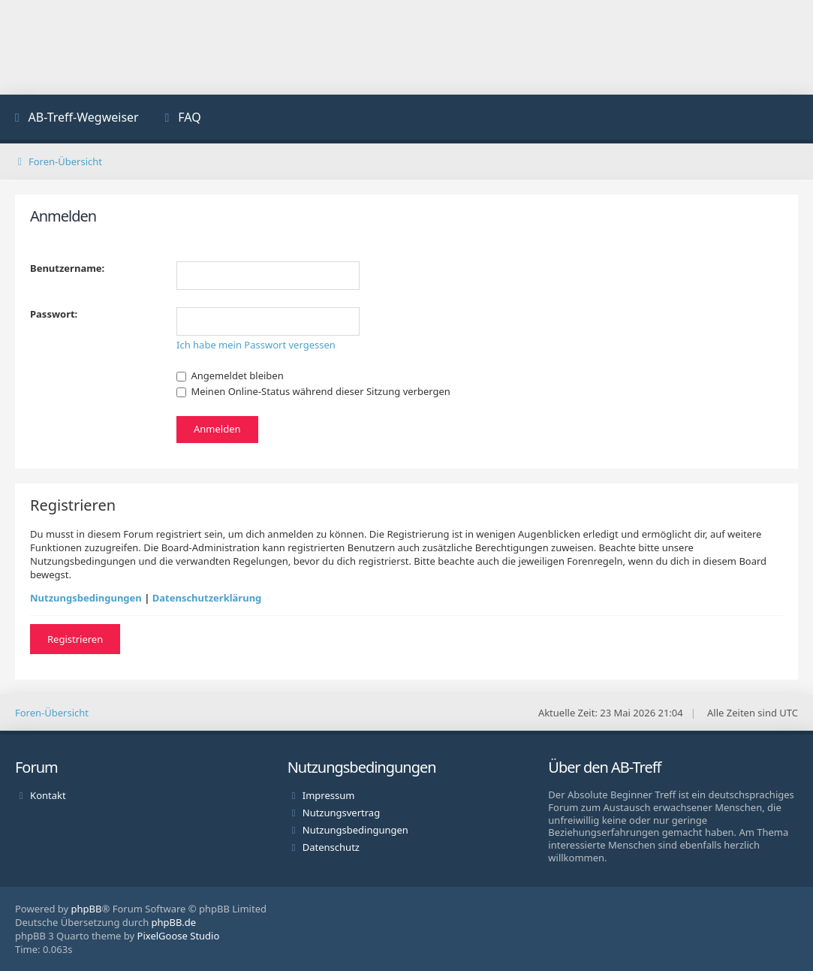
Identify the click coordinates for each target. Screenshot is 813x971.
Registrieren (75, 639)
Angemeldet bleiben (230, 375)
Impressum (329, 795)
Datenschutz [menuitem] (331, 847)
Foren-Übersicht (52, 712)
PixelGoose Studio (178, 935)
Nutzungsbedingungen (86, 598)
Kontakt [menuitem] (48, 795)
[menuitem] (75, 119)
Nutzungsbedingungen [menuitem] (355, 830)
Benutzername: (67, 268)
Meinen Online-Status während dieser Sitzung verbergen (313, 391)
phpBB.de (174, 922)
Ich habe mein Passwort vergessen (256, 344)
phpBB (86, 908)
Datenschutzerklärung (207, 598)
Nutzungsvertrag (341, 812)
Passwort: (53, 314)
